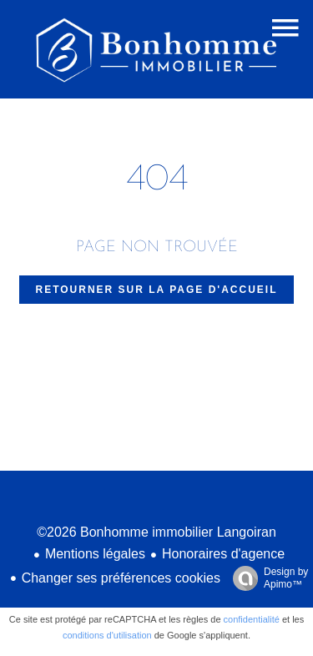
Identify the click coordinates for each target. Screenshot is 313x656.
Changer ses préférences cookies (121, 578)
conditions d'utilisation (107, 635)
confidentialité (252, 619)
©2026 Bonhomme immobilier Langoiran (156, 532)
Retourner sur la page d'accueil (157, 289)
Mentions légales (95, 554)
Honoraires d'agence (223, 554)
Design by (266, 578)
